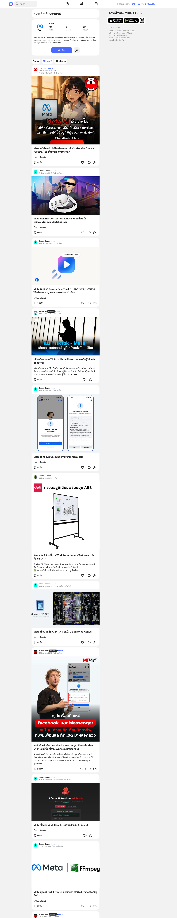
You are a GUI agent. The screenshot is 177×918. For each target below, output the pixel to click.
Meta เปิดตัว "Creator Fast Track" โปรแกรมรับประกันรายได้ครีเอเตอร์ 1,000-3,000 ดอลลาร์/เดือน (64, 290)
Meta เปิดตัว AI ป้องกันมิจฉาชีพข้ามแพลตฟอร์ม (58, 456)
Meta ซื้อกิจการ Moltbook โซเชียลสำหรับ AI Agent (61, 825)
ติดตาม (50, 68)
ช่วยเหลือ (118, 31)
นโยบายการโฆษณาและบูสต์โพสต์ (120, 33)
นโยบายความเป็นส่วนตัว (117, 35)
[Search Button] (17, 4)
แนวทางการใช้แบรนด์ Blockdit (119, 38)
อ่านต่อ (42, 157)
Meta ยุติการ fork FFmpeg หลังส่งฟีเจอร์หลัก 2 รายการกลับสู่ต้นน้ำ (65, 893)
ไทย (123, 40)
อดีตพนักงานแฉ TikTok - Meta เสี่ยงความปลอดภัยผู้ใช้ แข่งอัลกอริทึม (64, 361)
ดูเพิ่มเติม (74, 570)
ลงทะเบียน (150, 3)
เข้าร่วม (61, 50)
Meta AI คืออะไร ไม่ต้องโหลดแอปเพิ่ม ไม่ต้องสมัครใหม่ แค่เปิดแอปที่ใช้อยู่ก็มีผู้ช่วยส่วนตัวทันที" (64, 150)
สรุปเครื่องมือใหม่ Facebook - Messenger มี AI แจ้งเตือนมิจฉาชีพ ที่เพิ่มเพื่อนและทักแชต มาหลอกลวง (63, 747)
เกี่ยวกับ (111, 31)
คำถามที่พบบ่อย (128, 31)
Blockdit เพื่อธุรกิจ (115, 40)
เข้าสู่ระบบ (135, 3)
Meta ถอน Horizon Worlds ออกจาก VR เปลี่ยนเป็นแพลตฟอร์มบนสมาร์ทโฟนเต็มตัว (60, 220)
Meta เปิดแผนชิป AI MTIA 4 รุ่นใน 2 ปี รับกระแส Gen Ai (63, 631)
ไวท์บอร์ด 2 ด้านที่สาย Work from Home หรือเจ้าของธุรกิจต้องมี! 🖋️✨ (64, 557)
